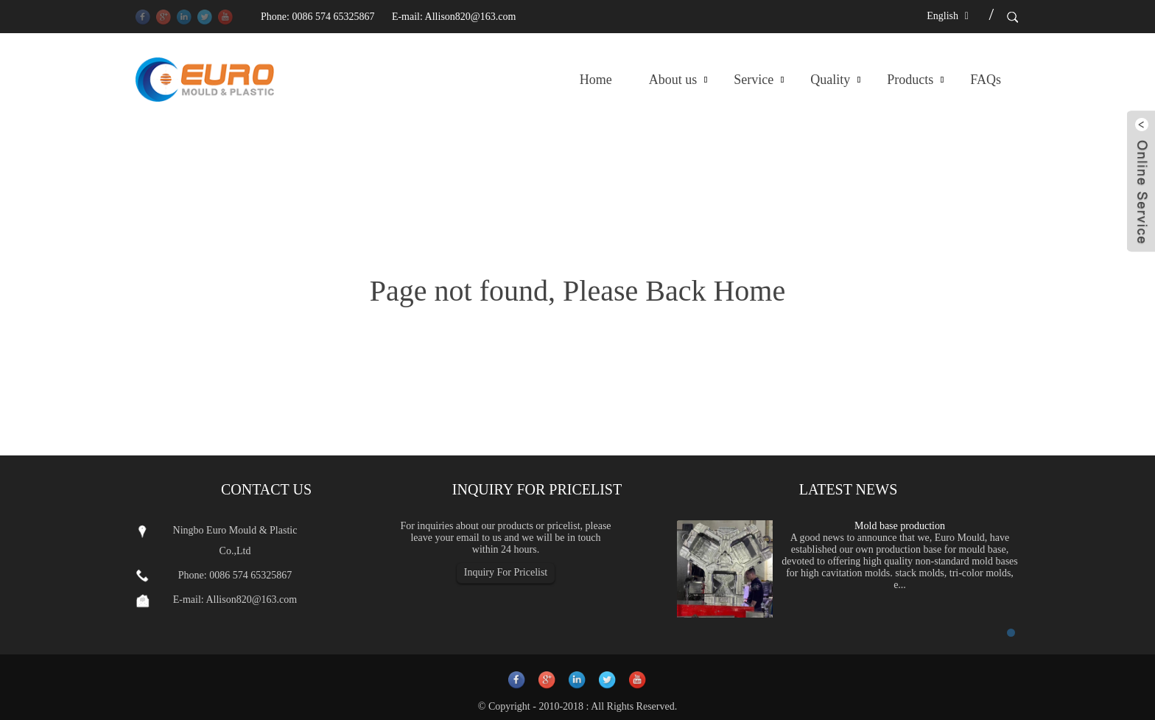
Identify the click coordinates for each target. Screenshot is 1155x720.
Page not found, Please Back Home (577, 290)
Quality (830, 79)
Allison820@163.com (470, 16)
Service (753, 79)
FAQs (985, 79)
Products (910, 79)
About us (673, 79)
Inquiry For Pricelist (506, 572)
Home (596, 79)
